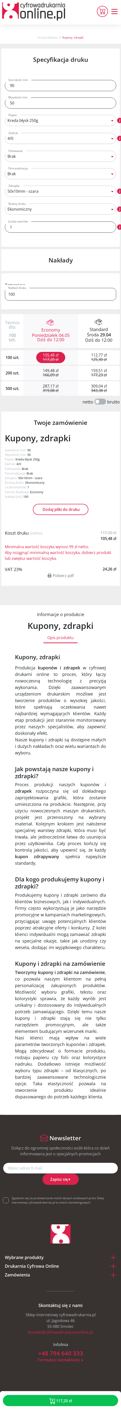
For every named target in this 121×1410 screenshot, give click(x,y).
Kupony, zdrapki (73, 37)
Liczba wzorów (18, 221)
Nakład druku (17, 288)
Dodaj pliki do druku (61, 509)
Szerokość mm (18, 80)
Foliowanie (15, 151)
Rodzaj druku (17, 204)
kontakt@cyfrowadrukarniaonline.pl (60, 1332)
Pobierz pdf (61, 575)
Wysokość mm (18, 97)
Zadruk (13, 133)
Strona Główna (47, 37)
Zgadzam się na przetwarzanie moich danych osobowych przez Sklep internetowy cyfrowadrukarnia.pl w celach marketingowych (58, 1200)
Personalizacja (18, 168)
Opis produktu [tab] (60, 637)
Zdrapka (14, 186)
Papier (12, 115)
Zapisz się (60, 1179)
